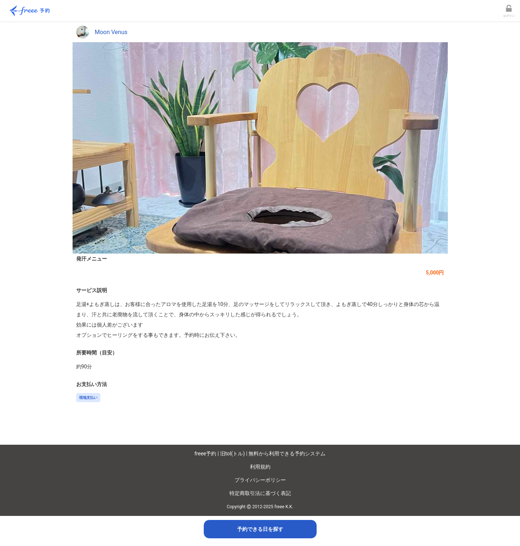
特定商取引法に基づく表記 (260, 493)
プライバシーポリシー (260, 480)
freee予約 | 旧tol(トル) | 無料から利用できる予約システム (260, 453)
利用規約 (260, 467)
